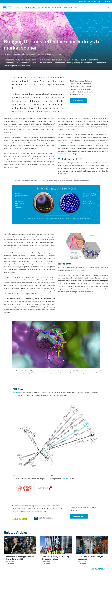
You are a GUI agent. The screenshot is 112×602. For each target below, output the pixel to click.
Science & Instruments (32, 7)
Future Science (78, 101)
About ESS (18, 7)
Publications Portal (84, 1)
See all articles (99, 569)
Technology (46, 7)
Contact (94, 1)
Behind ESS (107, 1)
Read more (10, 564)
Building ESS (56, 7)
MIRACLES (17, 392)
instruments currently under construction (26, 511)
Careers (76, 7)
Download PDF (78, 516)
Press (100, 1)
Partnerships (67, 7)
